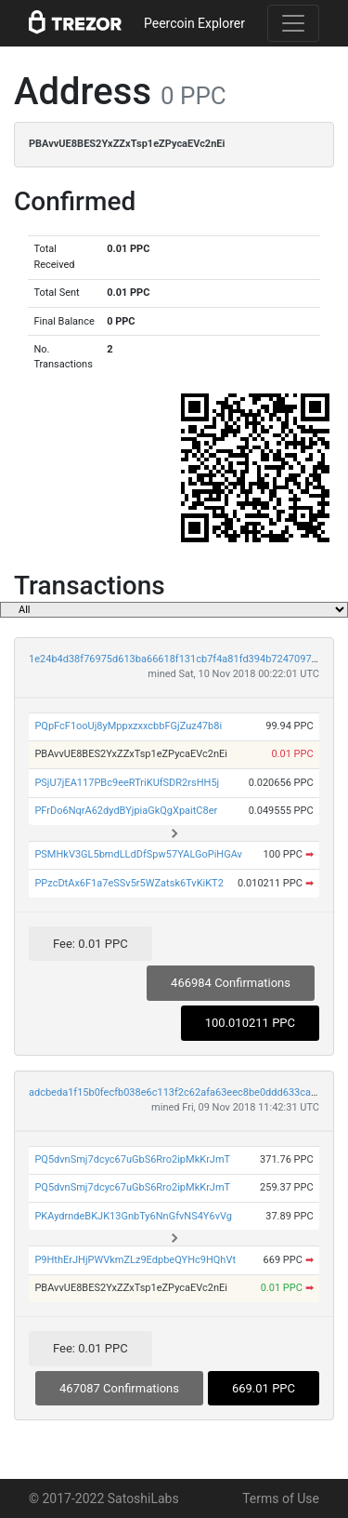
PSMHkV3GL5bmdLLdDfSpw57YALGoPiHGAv (138, 854)
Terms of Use (280, 1498)
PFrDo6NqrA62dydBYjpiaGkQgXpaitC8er (125, 811)
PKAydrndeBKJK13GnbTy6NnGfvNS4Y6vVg (133, 1216)
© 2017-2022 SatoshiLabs (104, 1498)
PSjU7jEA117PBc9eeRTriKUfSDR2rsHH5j (126, 783)
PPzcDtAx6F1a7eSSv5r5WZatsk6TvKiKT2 (128, 883)
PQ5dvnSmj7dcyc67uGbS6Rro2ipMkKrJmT (132, 1159)
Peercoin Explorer (194, 23)
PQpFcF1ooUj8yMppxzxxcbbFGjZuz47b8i (128, 726)
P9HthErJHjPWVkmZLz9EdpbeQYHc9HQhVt (135, 1260)
